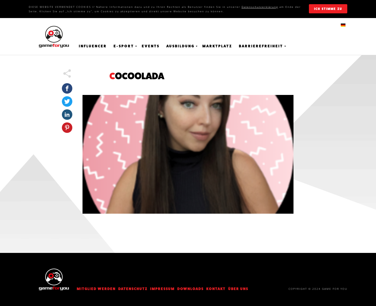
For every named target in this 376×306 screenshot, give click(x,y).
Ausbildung (180, 46)
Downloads (190, 289)
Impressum (162, 289)
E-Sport (124, 46)
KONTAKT (216, 289)
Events (151, 46)
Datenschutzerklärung (260, 7)
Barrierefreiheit (261, 46)
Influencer (93, 46)
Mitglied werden (96, 289)
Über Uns (238, 289)
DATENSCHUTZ (133, 289)
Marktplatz (217, 46)
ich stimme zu (328, 9)
